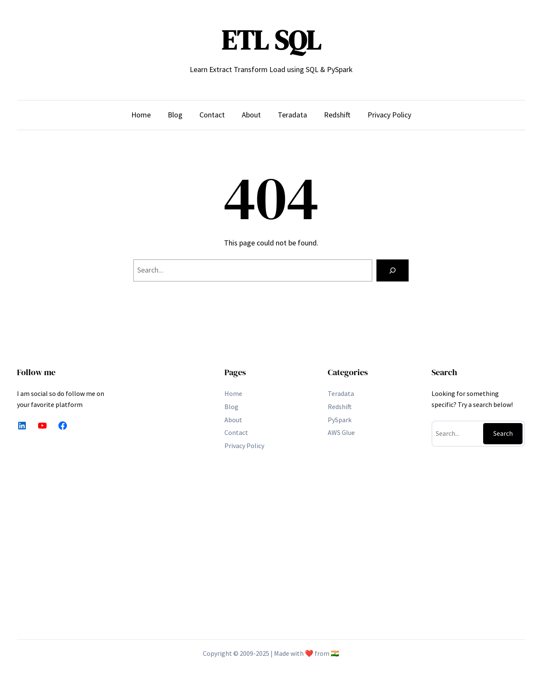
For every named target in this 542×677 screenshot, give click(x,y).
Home (141, 115)
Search (503, 433)
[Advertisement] (167, 495)
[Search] (392, 270)
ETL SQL (271, 40)
